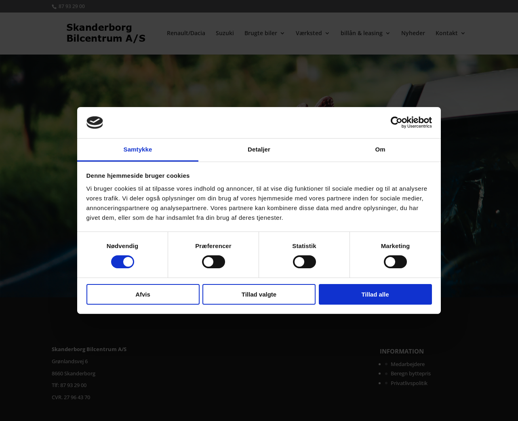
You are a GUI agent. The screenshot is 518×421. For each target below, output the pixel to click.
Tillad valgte (259, 294)
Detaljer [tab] (259, 149)
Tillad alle (375, 294)
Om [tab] (380, 149)
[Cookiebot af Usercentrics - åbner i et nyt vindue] (396, 122)
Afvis (142, 294)
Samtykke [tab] (138, 149)
